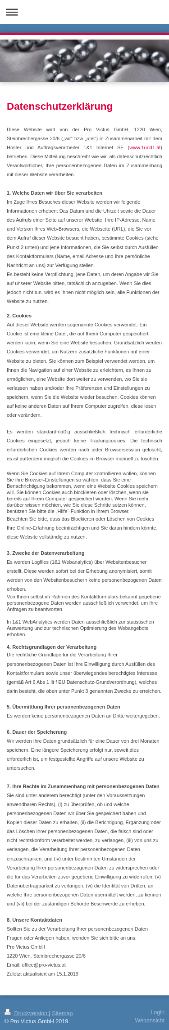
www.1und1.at (144, 147)
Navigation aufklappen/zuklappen (84, 12)
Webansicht (149, 1020)
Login (157, 1012)
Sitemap (62, 1013)
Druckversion (27, 1013)
